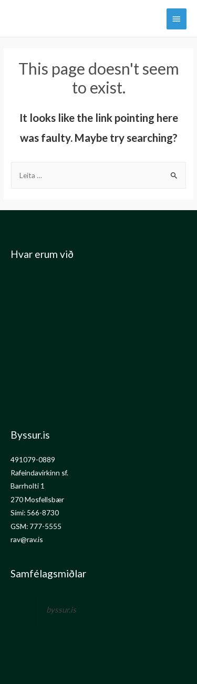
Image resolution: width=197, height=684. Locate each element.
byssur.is (61, 609)
